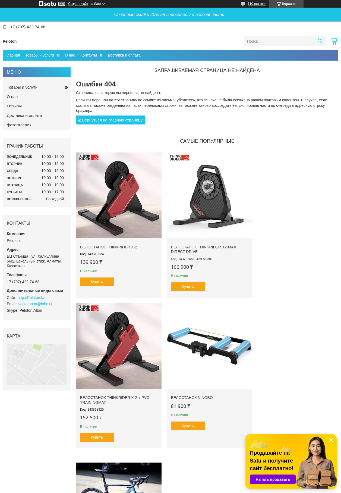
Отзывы (14, 106)
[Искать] (320, 41)
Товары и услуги (39, 55)
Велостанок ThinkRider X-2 (108, 244)
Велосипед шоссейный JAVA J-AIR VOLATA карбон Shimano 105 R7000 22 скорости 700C (205, 397)
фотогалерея (19, 125)
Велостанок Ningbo (101, 393)
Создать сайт (78, 4)
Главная (12, 55)
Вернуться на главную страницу (112, 120)
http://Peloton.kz (31, 297)
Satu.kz (193, 483)
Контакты (88, 55)
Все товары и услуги (205, 459)
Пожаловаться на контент (177, 488)
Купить (97, 279)
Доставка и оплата (124, 55)
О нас (70, 55)
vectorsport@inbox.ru (36, 304)
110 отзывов (257, 4)
